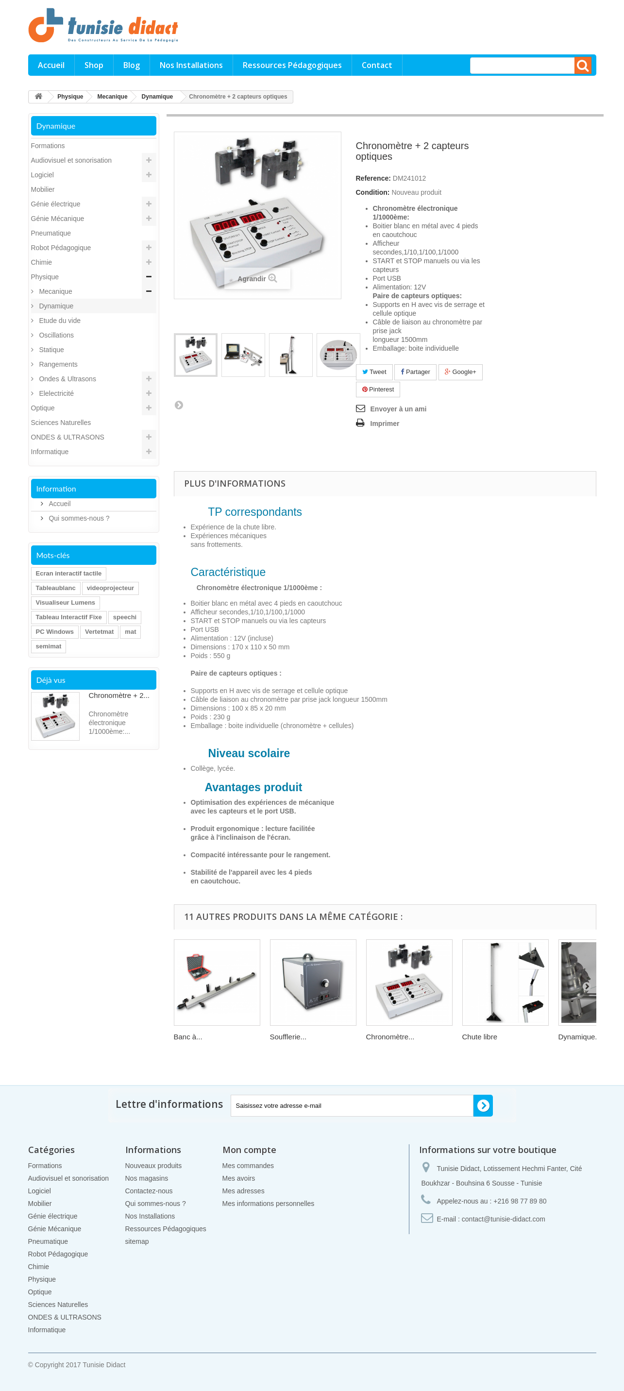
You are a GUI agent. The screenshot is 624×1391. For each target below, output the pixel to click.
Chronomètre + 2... (119, 695)
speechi (124, 617)
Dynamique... (579, 1037)
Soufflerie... (288, 1037)
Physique (45, 277)
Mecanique (54, 291)
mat (130, 631)
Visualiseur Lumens (66, 602)
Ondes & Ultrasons (66, 379)
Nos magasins (147, 1178)
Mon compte (249, 1149)
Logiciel (42, 175)
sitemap (137, 1241)
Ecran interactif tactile (69, 573)
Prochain (179, 404)
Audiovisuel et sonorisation (71, 160)
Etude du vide (59, 320)
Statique (50, 350)
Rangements (57, 364)
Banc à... (188, 1037)
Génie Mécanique (57, 218)
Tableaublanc (56, 588)
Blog (131, 65)
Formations (48, 146)
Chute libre (480, 1037)
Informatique (50, 452)
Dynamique (55, 306)
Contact (377, 65)
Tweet (374, 371)
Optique (43, 408)
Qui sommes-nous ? (78, 518)
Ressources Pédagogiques (292, 65)
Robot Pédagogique (61, 248)
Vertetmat (99, 631)
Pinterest (378, 389)
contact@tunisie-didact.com (503, 1219)
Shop (93, 65)
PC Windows (55, 631)
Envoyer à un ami (399, 409)
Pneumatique (51, 233)
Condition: (373, 192)
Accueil (51, 65)
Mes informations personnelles (268, 1203)
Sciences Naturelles (61, 422)
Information (56, 488)
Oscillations (55, 335)
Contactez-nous (149, 1191)
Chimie (41, 262)
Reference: (373, 178)
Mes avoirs (238, 1178)
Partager (415, 371)
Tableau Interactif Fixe (69, 617)
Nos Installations (191, 65)
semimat (49, 646)
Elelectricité (55, 393)
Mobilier (43, 189)
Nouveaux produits (153, 1166)
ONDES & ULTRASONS (67, 437)
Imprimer (385, 423)
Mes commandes (248, 1166)
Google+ (460, 371)
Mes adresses (243, 1191)
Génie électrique (56, 204)
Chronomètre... (390, 1037)
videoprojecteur (111, 588)
